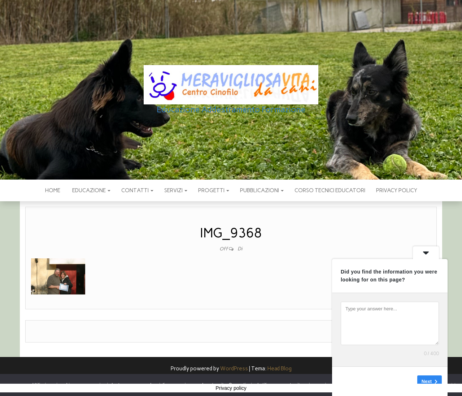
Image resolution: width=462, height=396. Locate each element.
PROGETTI (213, 190)
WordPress (234, 368)
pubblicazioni (262, 190)
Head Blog (279, 368)
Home (52, 190)
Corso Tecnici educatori (330, 190)
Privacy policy (396, 190)
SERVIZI (175, 190)
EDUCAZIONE (90, 190)
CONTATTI (137, 190)
